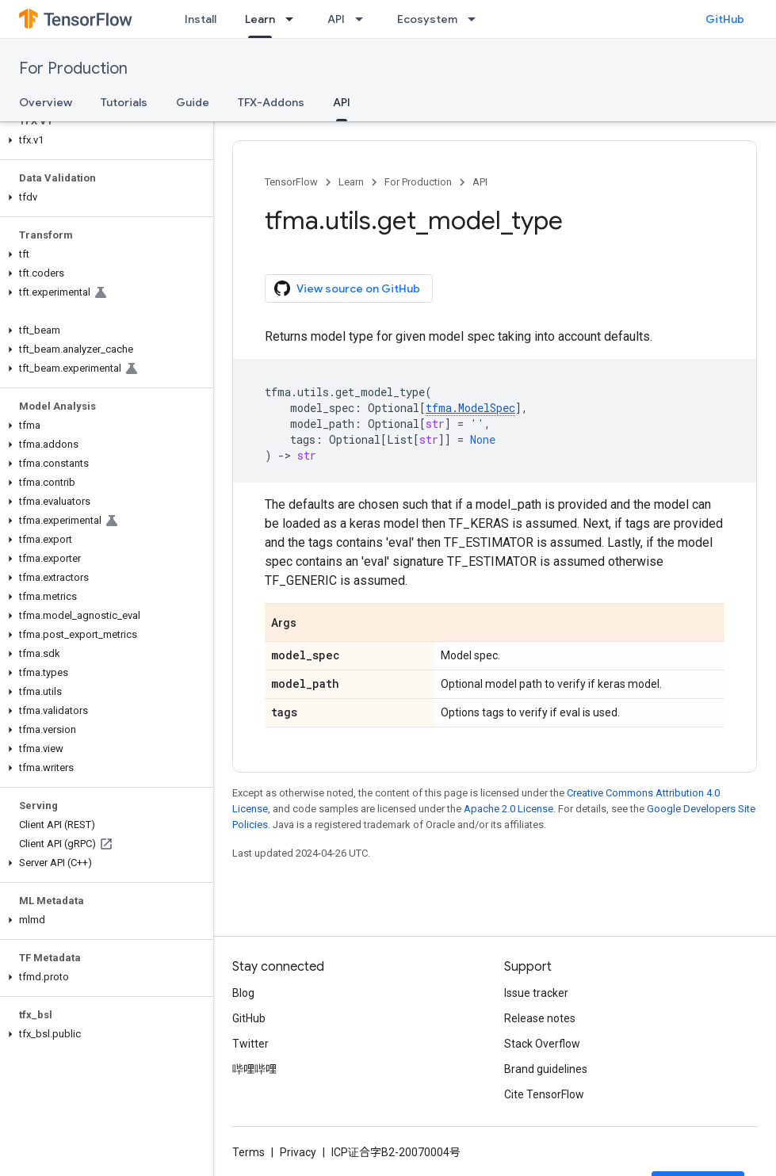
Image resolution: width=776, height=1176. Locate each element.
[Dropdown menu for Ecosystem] (476, 19)
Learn (351, 182)
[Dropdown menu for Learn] (294, 19)
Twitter (250, 1043)
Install (200, 19)
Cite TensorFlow (544, 1094)
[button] (103, 140)
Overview (45, 102)
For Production (73, 68)
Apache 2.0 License (508, 809)
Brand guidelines (545, 1069)
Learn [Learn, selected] (260, 19)
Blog (243, 993)
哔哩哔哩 (254, 1069)
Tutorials (124, 102)
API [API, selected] (341, 102)
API (336, 19)
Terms (248, 1152)
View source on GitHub (347, 288)
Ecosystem (427, 19)
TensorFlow (291, 182)
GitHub (724, 19)
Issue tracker (536, 993)
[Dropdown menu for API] (364, 19)
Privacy (298, 1152)
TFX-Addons (271, 102)
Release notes (539, 1018)
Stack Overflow (542, 1043)
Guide (192, 102)
